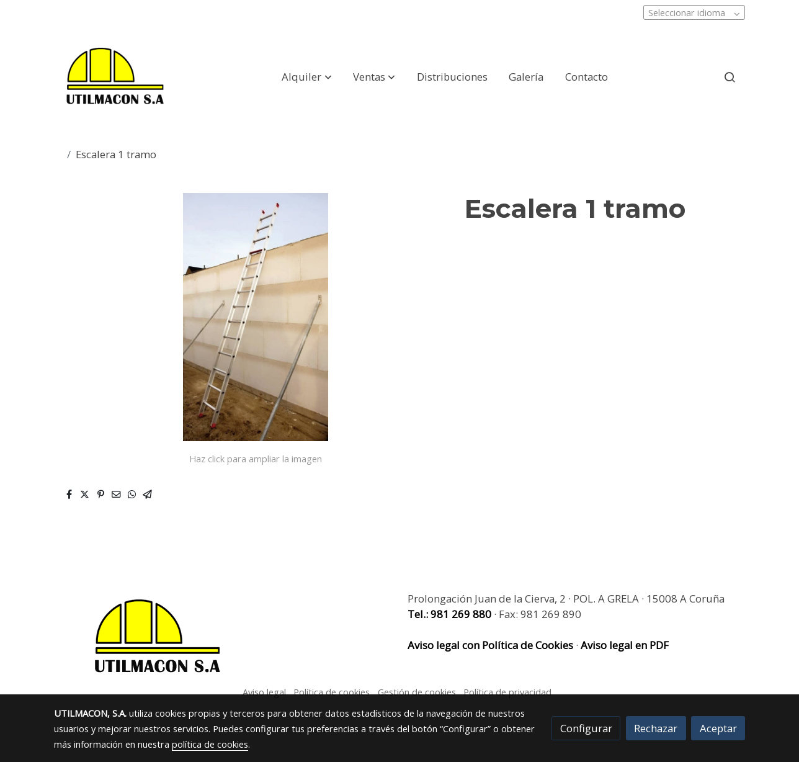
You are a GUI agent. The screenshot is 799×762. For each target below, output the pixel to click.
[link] (115, 77)
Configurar (586, 728)
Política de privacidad (507, 692)
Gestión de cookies (417, 692)
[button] (307, 77)
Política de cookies (331, 692)
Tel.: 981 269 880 (449, 614)
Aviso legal (264, 692)
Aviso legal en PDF (625, 645)
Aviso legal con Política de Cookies (492, 645)
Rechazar (655, 728)
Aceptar (718, 728)
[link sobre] (222, 637)
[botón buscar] (729, 77)
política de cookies (210, 744)
